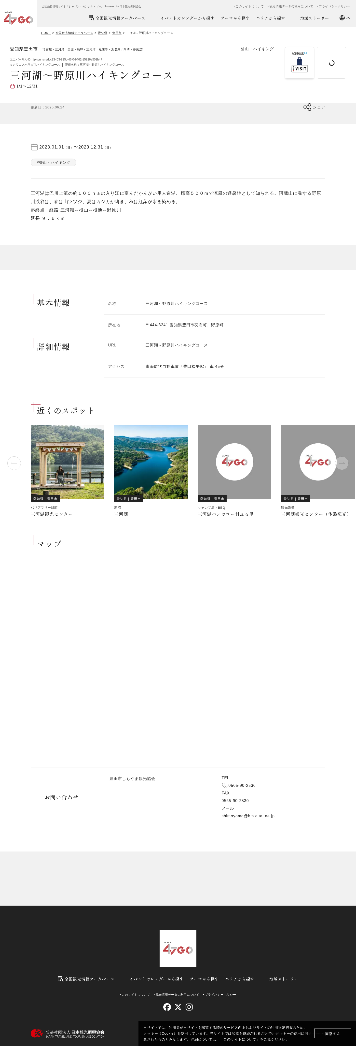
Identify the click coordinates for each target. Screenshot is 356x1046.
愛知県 (102, 32)
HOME (46, 32)
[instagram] (189, 1007)
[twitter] (178, 1007)
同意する (333, 1033)
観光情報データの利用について (291, 6)
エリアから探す (270, 18)
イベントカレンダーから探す (188, 18)
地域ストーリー (314, 18)
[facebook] (167, 1007)
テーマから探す (235, 18)
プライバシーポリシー (334, 6)
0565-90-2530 (242, 785)
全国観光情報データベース (117, 18)
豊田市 (117, 32)
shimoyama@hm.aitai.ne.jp (248, 816)
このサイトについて (239, 1039)
